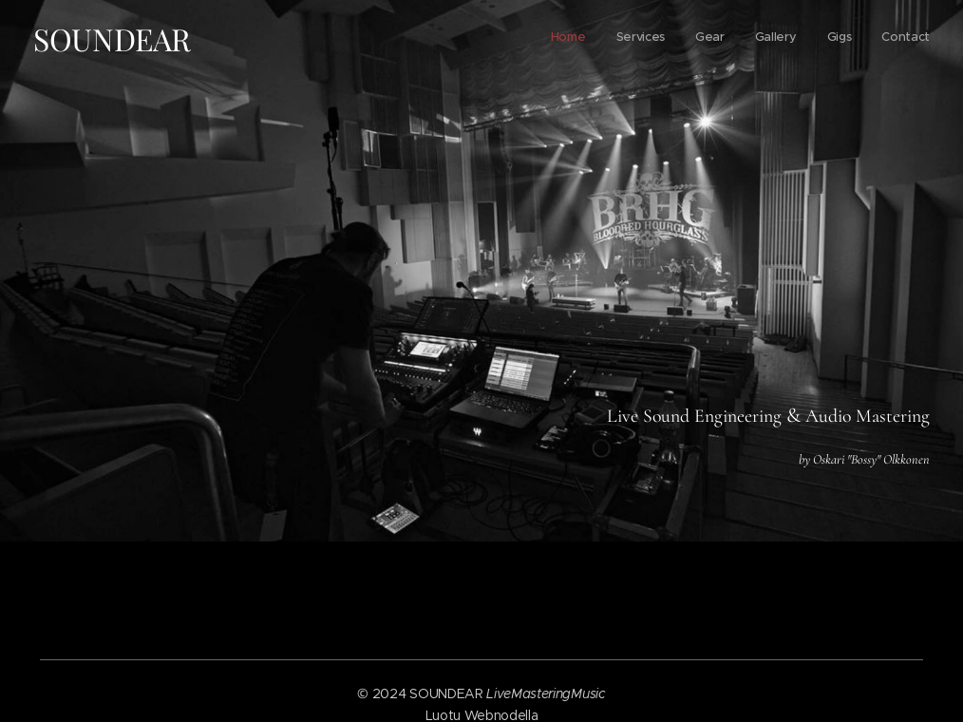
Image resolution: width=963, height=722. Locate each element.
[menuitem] (783, 39)
